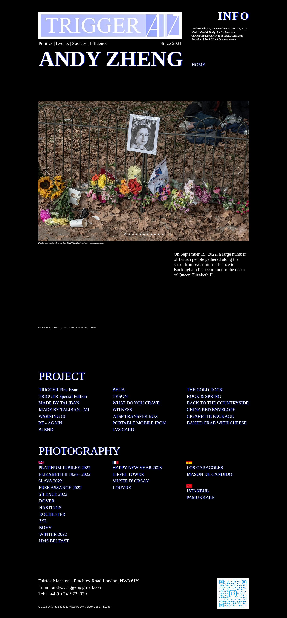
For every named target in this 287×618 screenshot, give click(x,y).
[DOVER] (46, 501)
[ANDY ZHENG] (110, 59)
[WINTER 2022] (53, 534)
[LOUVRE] (121, 487)
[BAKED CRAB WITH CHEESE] (216, 423)
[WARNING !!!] (52, 416)
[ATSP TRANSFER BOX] (135, 416)
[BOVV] (45, 527)
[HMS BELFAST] (54, 541)
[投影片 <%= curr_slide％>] (125, 234)
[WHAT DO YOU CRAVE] (136, 403)
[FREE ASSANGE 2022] (60, 487)
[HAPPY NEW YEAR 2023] (137, 467)
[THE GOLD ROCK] (204, 389)
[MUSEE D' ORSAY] (130, 481)
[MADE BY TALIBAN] (59, 403)
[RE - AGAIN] (50, 423)
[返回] (47, 170)
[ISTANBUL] (197, 491)
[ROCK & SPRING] (203, 396)
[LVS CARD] (123, 429)
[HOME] (198, 64)
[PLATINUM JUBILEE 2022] (64, 467)
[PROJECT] (62, 376)
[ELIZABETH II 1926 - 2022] (64, 474)
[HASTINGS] (50, 507)
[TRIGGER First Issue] (58, 389)
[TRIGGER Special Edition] (62, 396)
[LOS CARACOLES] (204, 467)
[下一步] (240, 170)
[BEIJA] (118, 389)
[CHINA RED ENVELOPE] (210, 409)
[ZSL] (43, 521)
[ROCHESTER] (52, 514)
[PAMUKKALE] (200, 497)
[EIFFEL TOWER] (128, 474)
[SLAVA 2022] (50, 481)
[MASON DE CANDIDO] (209, 474)
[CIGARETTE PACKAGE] (210, 416)
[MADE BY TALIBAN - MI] (64, 409)
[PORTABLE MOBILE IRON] (139, 423)
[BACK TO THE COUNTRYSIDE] (217, 403)
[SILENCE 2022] (53, 494)
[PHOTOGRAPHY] (79, 451)
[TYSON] (120, 396)
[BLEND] (45, 429)
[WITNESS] (122, 409)
